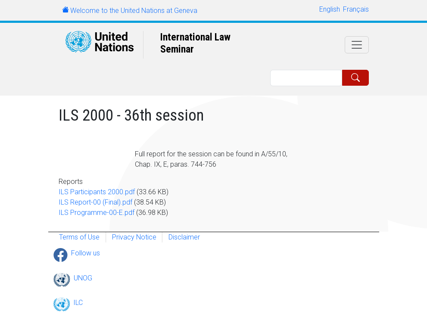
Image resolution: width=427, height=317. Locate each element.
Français (356, 9)
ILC (78, 302)
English (329, 9)
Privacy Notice (134, 237)
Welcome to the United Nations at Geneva (133, 10)
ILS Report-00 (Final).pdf (95, 202)
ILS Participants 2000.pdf (97, 192)
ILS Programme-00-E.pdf (96, 212)
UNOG (83, 278)
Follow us (85, 253)
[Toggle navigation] (357, 44)
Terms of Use (79, 237)
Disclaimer (184, 237)
